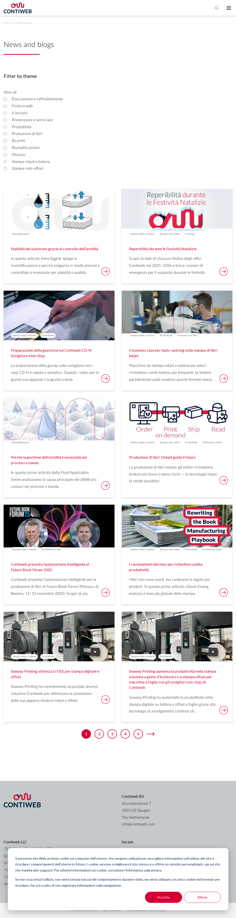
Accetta (163, 897)
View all (10, 92)
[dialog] (118, 879)
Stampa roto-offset (27, 168)
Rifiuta (202, 897)
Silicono (18, 155)
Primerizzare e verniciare (32, 120)
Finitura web (22, 106)
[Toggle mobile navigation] (228, 8)
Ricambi (18, 141)
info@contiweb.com (138, 824)
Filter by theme (20, 76)
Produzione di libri (27, 134)
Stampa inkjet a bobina (31, 162)
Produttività (21, 127)
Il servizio (19, 113)
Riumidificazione (26, 148)
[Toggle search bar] (216, 8)
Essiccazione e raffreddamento (37, 99)
